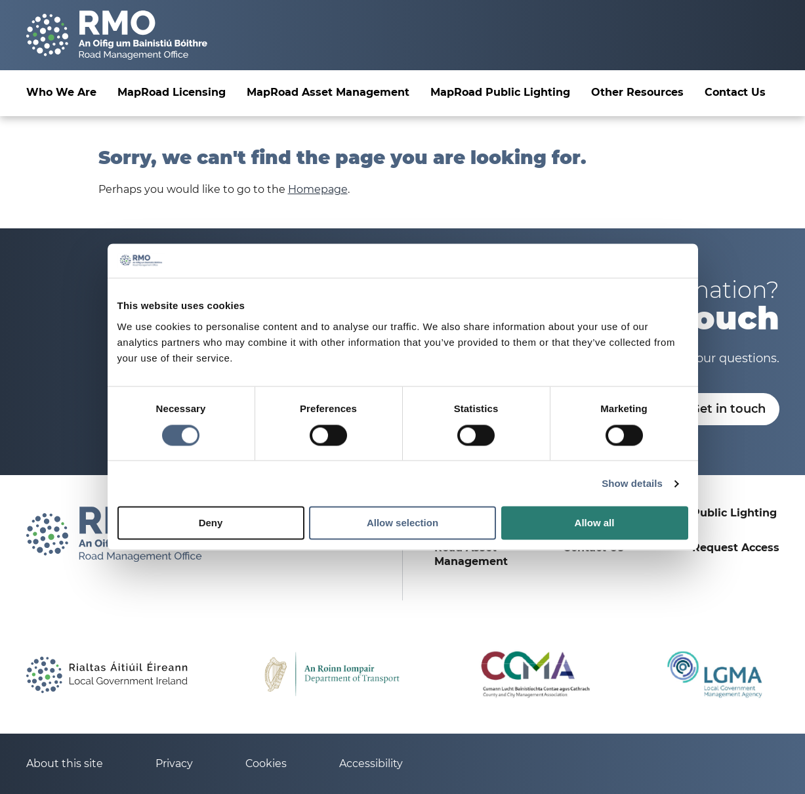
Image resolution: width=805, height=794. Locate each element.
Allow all (595, 523)
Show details (632, 483)
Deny (211, 523)
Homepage (318, 189)
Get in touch (728, 409)
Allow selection (402, 523)
